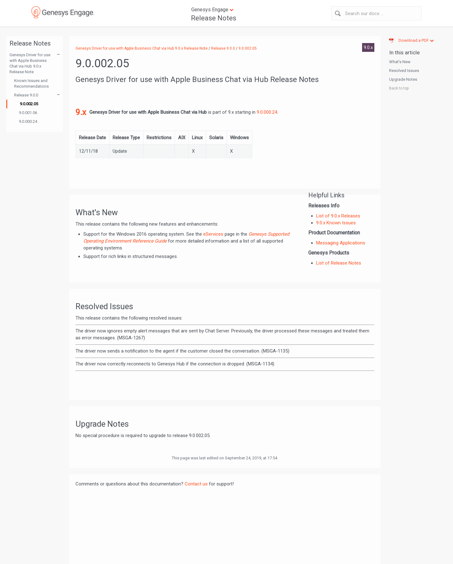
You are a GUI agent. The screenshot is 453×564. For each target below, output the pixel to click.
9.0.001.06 (28, 112)
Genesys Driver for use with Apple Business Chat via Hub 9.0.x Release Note (29, 63)
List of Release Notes (338, 263)
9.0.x (368, 47)
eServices (213, 234)
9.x (81, 112)
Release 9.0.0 (26, 95)
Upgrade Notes (403, 79)
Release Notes (213, 18)
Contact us (196, 484)
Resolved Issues (404, 70)
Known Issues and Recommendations (31, 83)
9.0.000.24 (28, 121)
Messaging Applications (340, 243)
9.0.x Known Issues (336, 223)
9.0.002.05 (29, 103)
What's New (400, 61)
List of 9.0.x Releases (338, 216)
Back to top (399, 88)
